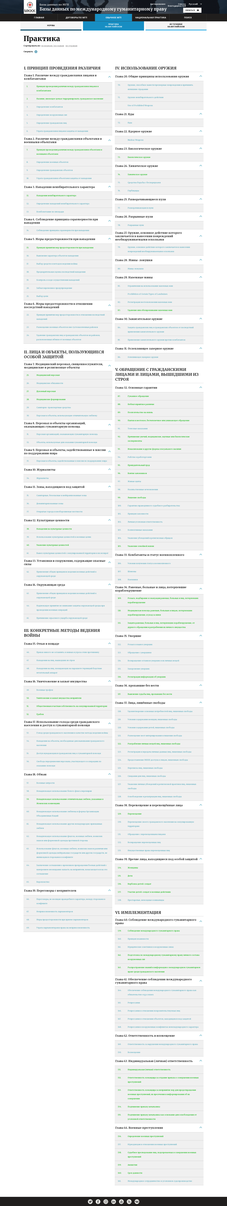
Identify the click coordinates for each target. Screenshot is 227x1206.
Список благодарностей (177, 5)
